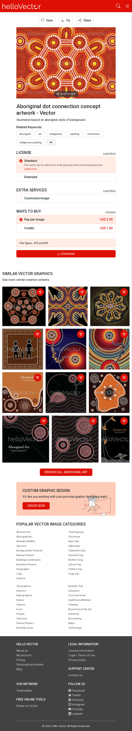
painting (74, 133)
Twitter (74, 695)
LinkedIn (75, 714)
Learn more (30, 168)
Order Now (36, 506)
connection (93, 133)
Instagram (76, 704)
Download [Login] (66, 254)
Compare (110, 212)
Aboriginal (25, 133)
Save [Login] (47, 20)
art (40, 133)
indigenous (56, 133)
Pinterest (76, 700)
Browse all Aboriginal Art (66, 472)
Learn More (109, 153)
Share (84, 20)
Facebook (76, 690)
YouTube (75, 709)
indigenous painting (30, 142)
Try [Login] (65, 20)
